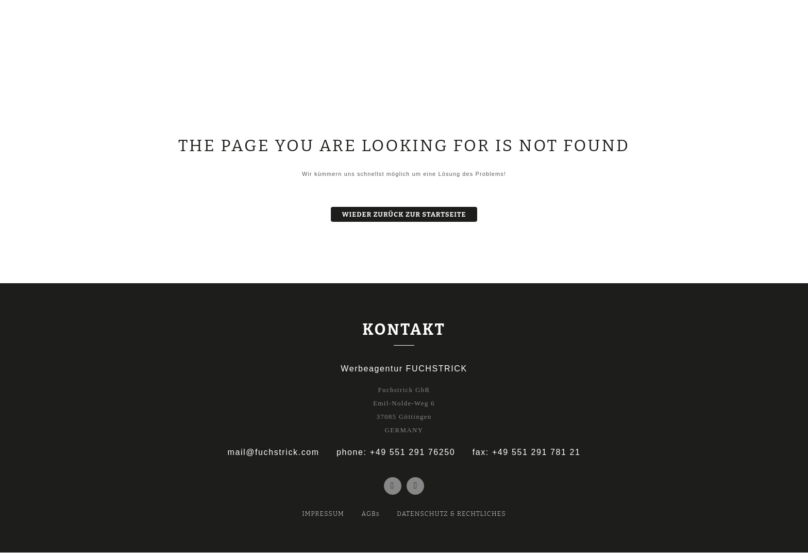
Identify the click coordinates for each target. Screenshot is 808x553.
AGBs (371, 514)
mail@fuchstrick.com (273, 452)
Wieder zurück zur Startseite (404, 214)
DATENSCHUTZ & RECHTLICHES (451, 514)
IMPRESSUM (323, 514)
